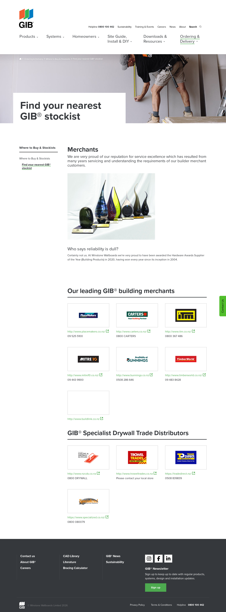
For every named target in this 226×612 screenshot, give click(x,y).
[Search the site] (195, 27)
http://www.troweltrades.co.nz (136, 474)
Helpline (92, 27)
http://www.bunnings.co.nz (134, 375)
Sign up (155, 587)
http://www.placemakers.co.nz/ (88, 332)
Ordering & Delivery (33, 59)
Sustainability (125, 27)
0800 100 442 (196, 605)
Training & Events (144, 27)
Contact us (27, 556)
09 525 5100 (75, 336)
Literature (69, 562)
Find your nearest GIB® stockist (36, 166)
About (182, 27)
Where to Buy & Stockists (58, 59)
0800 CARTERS (126, 336)
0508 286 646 (125, 380)
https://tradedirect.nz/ (180, 474)
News (173, 27)
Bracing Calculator (75, 568)
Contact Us (223, 306)
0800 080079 (76, 522)
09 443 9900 (75, 380)
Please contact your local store (134, 478)
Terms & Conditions (161, 605)
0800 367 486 (174, 336)
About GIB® (28, 562)
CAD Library (71, 556)
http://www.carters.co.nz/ (133, 332)
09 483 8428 (173, 380)
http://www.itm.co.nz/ (180, 332)
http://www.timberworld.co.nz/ (185, 375)
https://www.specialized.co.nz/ (87, 517)
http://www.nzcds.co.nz (83, 474)
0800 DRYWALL (77, 478)
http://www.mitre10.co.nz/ (84, 375)
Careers (161, 27)
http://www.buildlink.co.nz (85, 419)
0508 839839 (173, 478)
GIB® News (113, 556)
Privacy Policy (137, 605)
